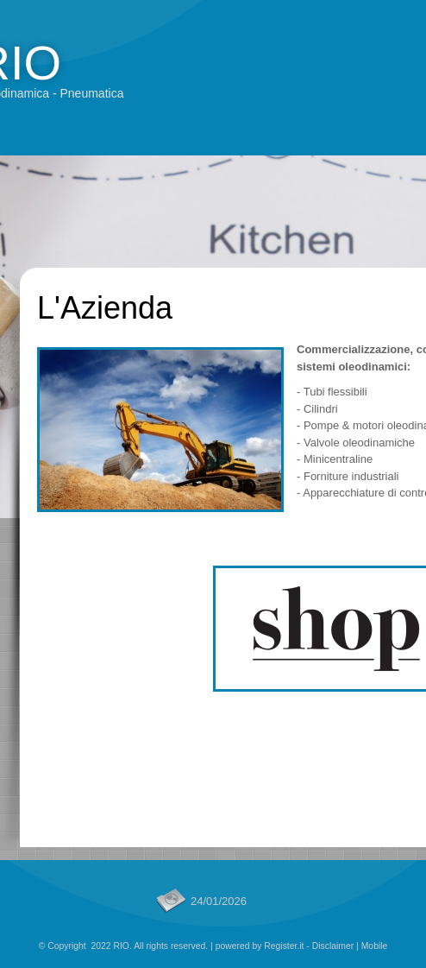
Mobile (374, 946)
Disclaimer (333, 946)
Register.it (284, 946)
